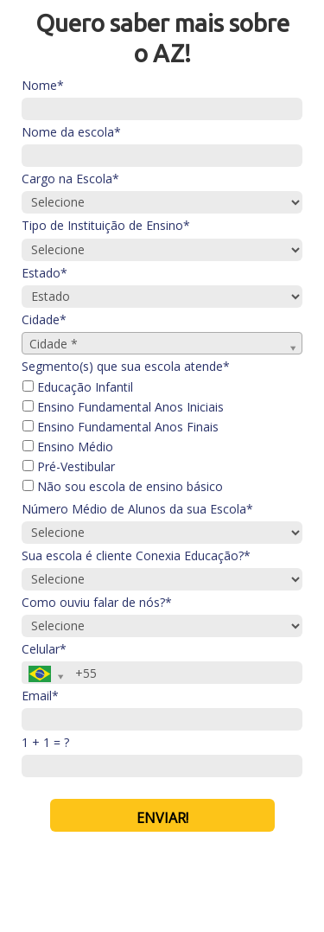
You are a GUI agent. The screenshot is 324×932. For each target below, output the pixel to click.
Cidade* (44, 320)
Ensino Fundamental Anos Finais (120, 427)
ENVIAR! (162, 817)
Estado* (44, 273)
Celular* (44, 649)
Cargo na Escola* (70, 179)
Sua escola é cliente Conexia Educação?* (136, 556)
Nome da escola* (71, 132)
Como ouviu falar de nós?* (97, 602)
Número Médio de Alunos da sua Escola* (137, 509)
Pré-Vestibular (68, 467)
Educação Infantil (77, 387)
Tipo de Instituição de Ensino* (106, 225)
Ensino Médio (67, 447)
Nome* (43, 85)
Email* (40, 696)
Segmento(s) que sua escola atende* (126, 366)
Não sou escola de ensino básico (122, 487)
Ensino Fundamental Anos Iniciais (123, 407)
